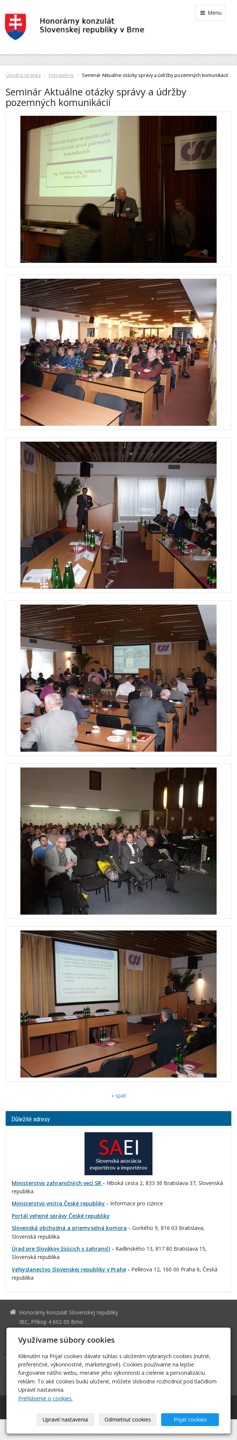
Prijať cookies (190, 1419)
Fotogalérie (61, 75)
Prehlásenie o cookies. (45, 1398)
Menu (210, 12)
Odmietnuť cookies (128, 1419)
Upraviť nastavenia (65, 1419)
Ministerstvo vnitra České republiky (58, 1203)
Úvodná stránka (23, 75)
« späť (118, 1095)
